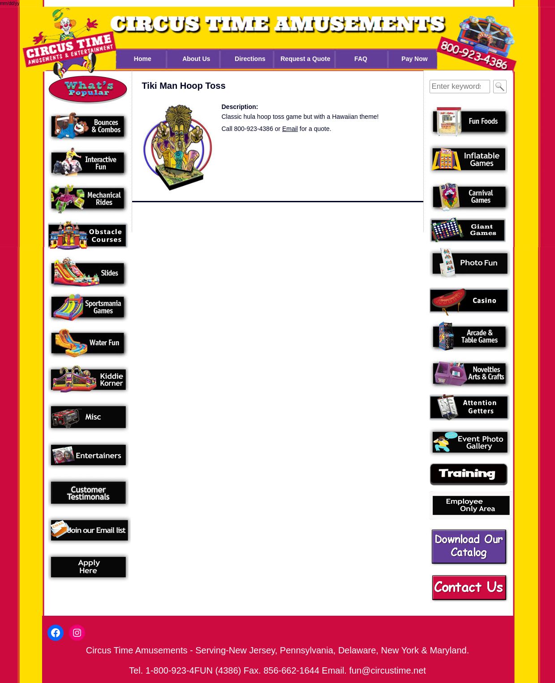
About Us (196, 58)
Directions (250, 58)
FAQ (360, 58)
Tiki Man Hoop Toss (184, 86)
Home (142, 58)
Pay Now (414, 58)
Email (290, 128)
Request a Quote (305, 58)
